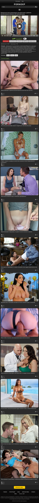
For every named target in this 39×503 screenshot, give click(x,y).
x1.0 (31, 35)
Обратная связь (25, 491)
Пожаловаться (13, 41)
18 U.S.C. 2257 (22, 493)
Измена (12, 55)
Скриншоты (19, 41)
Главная (5, 491)
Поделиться (25, 41)
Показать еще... (19, 487)
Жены (8, 55)
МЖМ (16, 55)
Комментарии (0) (32, 41)
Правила (33, 491)
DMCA (15, 493)
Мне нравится (13, 38)
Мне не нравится (14, 38)
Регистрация (18, 1)
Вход (22, 1)
